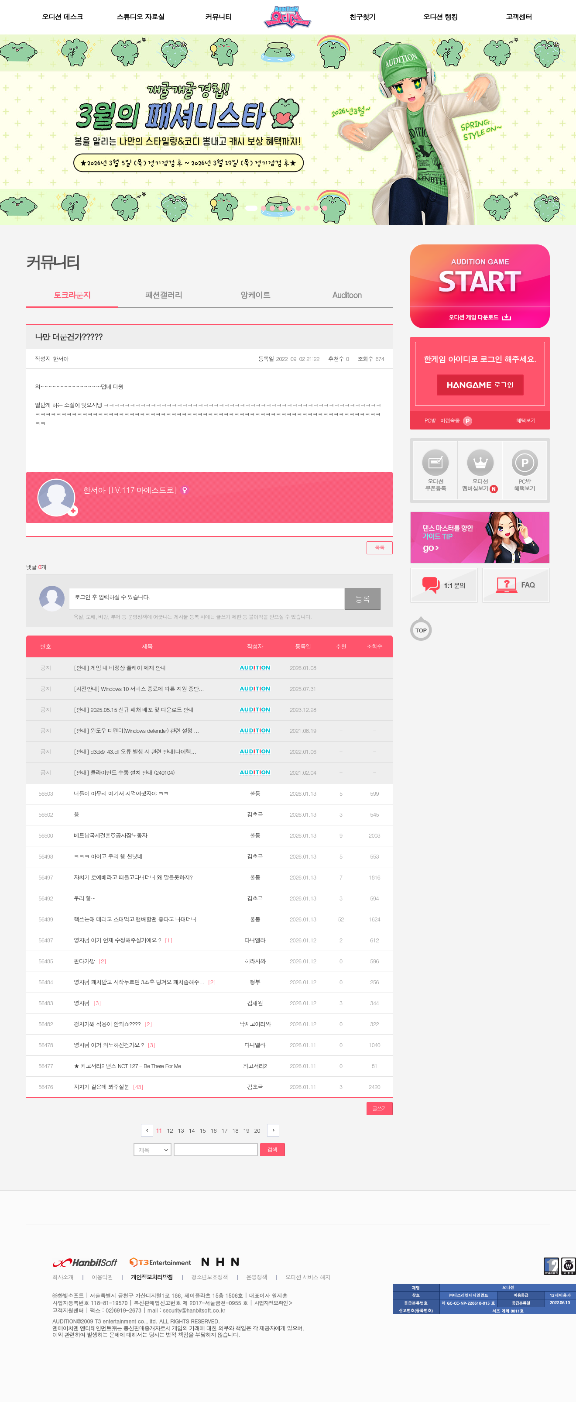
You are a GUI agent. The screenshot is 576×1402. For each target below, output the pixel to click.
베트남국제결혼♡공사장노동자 (110, 835)
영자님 (87, 1003)
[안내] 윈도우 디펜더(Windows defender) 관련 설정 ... (136, 730)
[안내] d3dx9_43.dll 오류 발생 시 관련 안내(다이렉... (135, 751)
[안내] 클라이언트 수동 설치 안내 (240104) (124, 772)
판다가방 (90, 961)
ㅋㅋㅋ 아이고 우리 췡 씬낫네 (108, 856)
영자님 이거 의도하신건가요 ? (114, 1044)
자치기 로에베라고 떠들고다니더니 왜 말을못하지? (133, 877)
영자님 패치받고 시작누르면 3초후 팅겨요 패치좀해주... (145, 982)
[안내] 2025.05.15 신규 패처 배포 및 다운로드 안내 (134, 709)
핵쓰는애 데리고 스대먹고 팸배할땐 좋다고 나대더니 (135, 919)
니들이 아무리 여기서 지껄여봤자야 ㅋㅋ (121, 793)
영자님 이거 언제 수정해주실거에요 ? (123, 940)
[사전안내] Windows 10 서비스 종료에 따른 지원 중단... (139, 688)
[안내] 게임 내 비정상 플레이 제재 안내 (120, 667)
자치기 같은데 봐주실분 (108, 1086)
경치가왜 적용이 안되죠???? (113, 1024)
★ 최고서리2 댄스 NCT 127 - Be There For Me (127, 1065)
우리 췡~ (84, 898)
